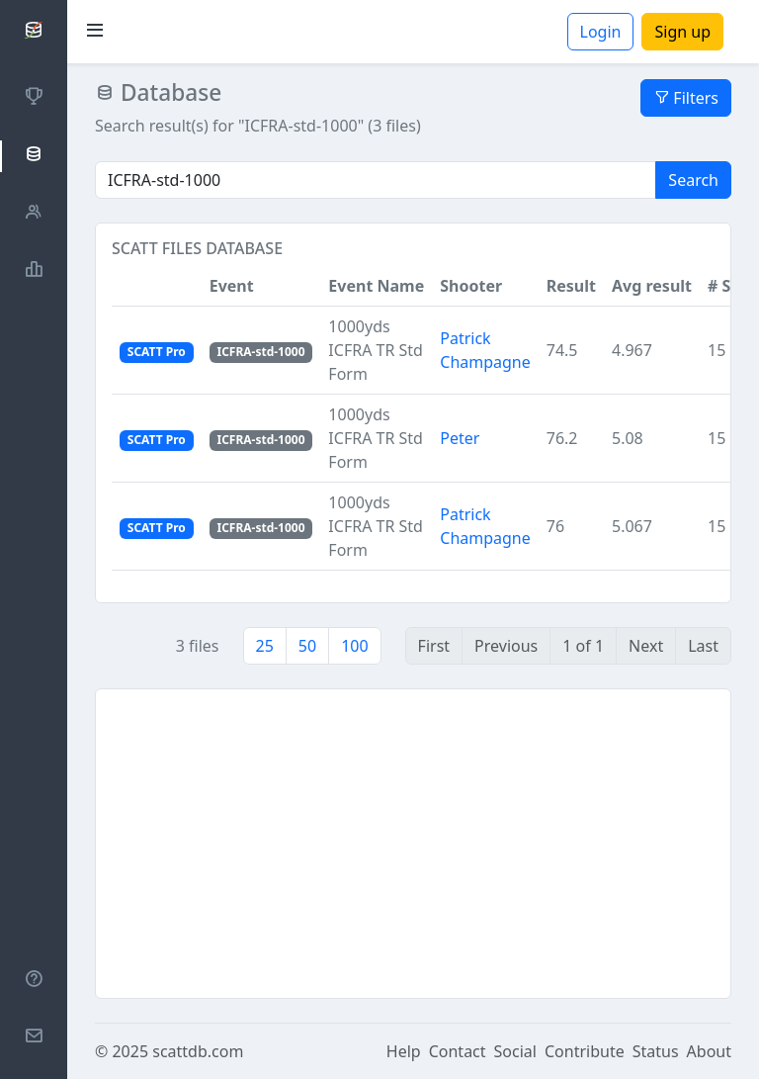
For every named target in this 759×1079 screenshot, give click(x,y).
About (709, 1051)
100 (354, 646)
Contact (457, 1051)
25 (265, 646)
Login (601, 32)
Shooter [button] (471, 286)
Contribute (585, 1051)
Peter (459, 438)
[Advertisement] (413, 843)
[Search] (375, 180)
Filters (685, 98)
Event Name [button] (376, 286)
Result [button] (571, 286)
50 (307, 646)
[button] (157, 286)
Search (693, 180)
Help (403, 1051)
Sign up (682, 32)
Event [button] (232, 286)
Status (655, 1051)
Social (515, 1051)
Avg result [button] (652, 286)
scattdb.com (197, 1051)
